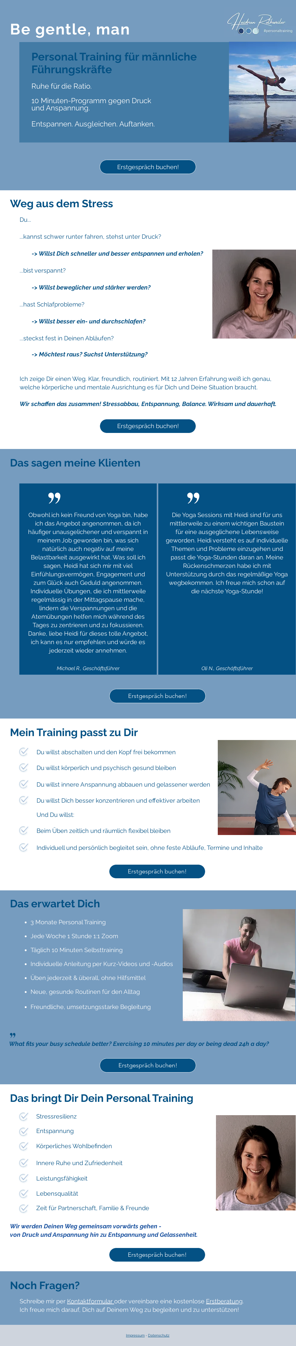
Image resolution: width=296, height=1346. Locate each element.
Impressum (135, 1335)
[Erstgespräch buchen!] (148, 167)
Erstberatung (224, 1301)
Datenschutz (158, 1335)
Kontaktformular (90, 1301)
